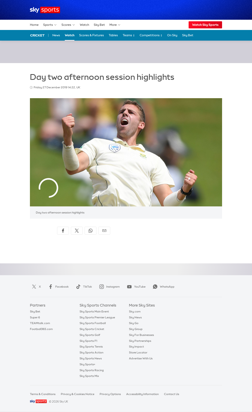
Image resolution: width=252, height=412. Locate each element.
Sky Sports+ (87, 364)
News (56, 35)
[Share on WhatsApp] (90, 231)
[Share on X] (77, 231)
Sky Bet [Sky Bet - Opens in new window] (187, 35)
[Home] (45, 10)
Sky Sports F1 (88, 340)
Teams (129, 35)
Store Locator (138, 352)
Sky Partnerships (140, 340)
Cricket (37, 35)
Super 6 (35, 317)
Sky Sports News (91, 358)
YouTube (135, 286)
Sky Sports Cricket (92, 329)
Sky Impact (136, 346)
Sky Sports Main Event (94, 311)
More (115, 24)
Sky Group (136, 329)
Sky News (135, 317)
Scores (68, 24)
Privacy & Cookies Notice (77, 394)
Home (34, 24)
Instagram (109, 286)
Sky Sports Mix (89, 376)
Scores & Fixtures (91, 35)
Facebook (58, 286)
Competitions (151, 35)
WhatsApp (162, 286)
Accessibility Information (142, 394)
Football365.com (41, 329)
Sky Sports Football (93, 323)
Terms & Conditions (43, 394)
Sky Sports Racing (92, 370)
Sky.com (135, 311)
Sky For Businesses (141, 335)
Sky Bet (99, 24)
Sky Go (133, 323)
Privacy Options (110, 394)
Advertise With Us (141, 358)
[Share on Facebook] (63, 231)
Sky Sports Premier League (97, 317)
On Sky (172, 35)
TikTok (83, 286)
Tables (113, 35)
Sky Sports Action (91, 352)
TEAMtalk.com (40, 323)
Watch (84, 24)
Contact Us (171, 394)
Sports (50, 24)
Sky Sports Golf (90, 335)
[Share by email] (104, 231)
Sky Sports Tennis (91, 346)
